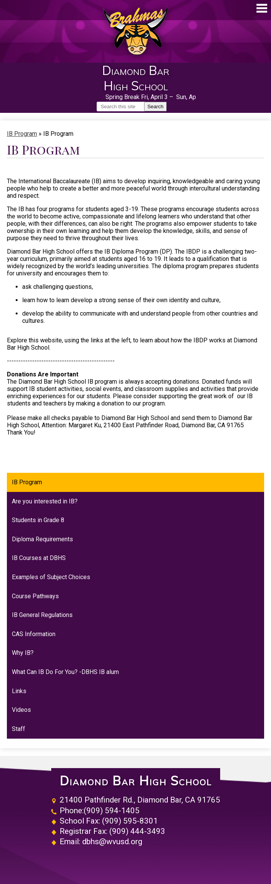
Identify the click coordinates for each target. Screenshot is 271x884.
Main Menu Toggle (261, 8)
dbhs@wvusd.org (112, 841)
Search (155, 106)
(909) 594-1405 (112, 810)
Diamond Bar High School (136, 781)
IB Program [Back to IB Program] (22, 133)
